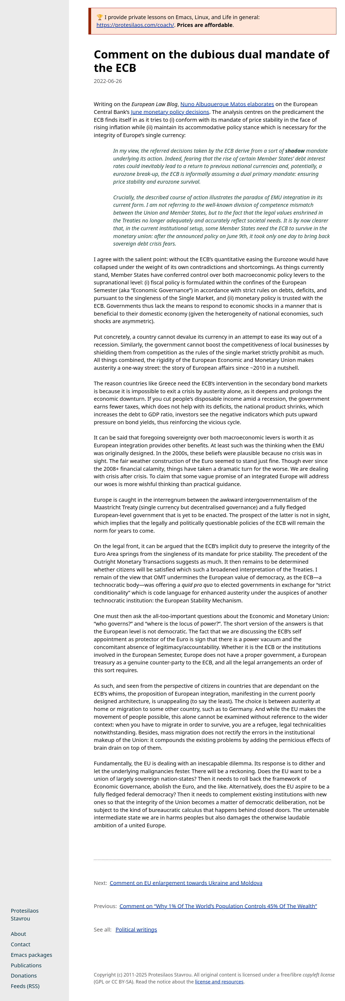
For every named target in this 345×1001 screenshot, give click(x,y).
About (18, 933)
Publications (26, 965)
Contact (20, 944)
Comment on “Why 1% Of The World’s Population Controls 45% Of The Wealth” (218, 906)
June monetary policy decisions (170, 112)
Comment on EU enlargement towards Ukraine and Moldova (186, 883)
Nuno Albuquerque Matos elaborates (227, 104)
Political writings (136, 929)
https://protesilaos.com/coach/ (135, 25)
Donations (24, 975)
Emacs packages (31, 954)
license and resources (219, 981)
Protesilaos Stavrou (25, 914)
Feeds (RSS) (25, 986)
